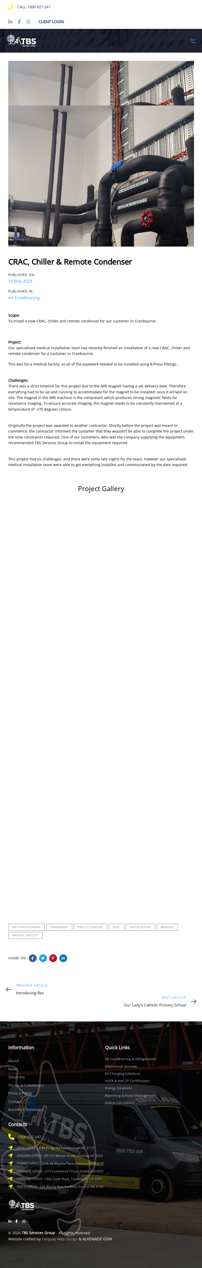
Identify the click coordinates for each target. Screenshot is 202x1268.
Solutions (16, 1077)
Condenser (59, 927)
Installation (140, 927)
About (13, 1060)
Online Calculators (119, 1103)
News (13, 1069)
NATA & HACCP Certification (127, 1081)
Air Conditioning (24, 297)
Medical (167, 927)
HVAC (116, 927)
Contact (15, 1101)
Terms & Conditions (26, 1085)
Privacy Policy (20, 1093)
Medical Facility (25, 935)
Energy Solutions (118, 1088)
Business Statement (26, 1109)
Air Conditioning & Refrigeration (130, 1059)
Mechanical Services (121, 1066)
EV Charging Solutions (122, 1073)
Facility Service (90, 927)
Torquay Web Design (60, 1239)
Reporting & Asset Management (130, 1095)
